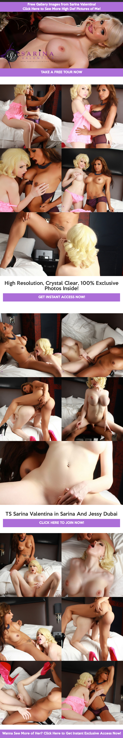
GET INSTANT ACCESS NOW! (61, 297)
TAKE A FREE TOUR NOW (61, 72)
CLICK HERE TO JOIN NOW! (61, 523)
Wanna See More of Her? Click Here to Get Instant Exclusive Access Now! (61, 733)
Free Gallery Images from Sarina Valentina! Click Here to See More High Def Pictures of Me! (61, 7)
